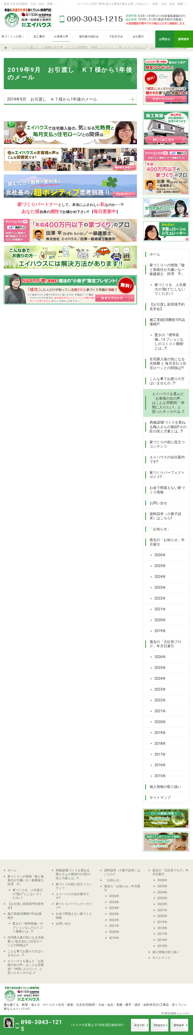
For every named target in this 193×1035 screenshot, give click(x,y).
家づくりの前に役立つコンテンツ (167, 444)
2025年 (160, 566)
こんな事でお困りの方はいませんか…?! (167, 381)
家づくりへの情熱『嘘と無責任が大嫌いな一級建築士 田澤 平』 (167, 269)
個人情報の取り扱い (165, 787)
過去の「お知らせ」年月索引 (167, 542)
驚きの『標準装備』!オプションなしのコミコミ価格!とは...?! (169, 341)
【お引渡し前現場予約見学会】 (167, 306)
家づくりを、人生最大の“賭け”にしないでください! (170, 289)
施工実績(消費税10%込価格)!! (167, 322)
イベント (160, 1025)
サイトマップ (160, 797)
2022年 (160, 598)
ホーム (155, 254)
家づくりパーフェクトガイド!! (167, 474)
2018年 (160, 744)
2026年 (160, 555)
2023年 (160, 587)
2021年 (160, 609)
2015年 (160, 776)
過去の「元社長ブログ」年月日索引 (165, 644)
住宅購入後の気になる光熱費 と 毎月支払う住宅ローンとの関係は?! (168, 363)
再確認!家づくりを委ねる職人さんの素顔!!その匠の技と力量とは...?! (168, 426)
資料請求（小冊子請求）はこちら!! (165, 516)
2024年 (160, 577)
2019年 (160, 631)
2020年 (160, 620)
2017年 (160, 754)
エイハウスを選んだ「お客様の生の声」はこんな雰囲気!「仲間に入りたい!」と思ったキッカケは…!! (168, 402)
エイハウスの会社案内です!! (167, 459)
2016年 (160, 765)
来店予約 (140, 1025)
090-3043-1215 (123, 19)
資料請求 (179, 1025)
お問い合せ (158, 503)
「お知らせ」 (160, 529)
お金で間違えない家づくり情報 (167, 490)
